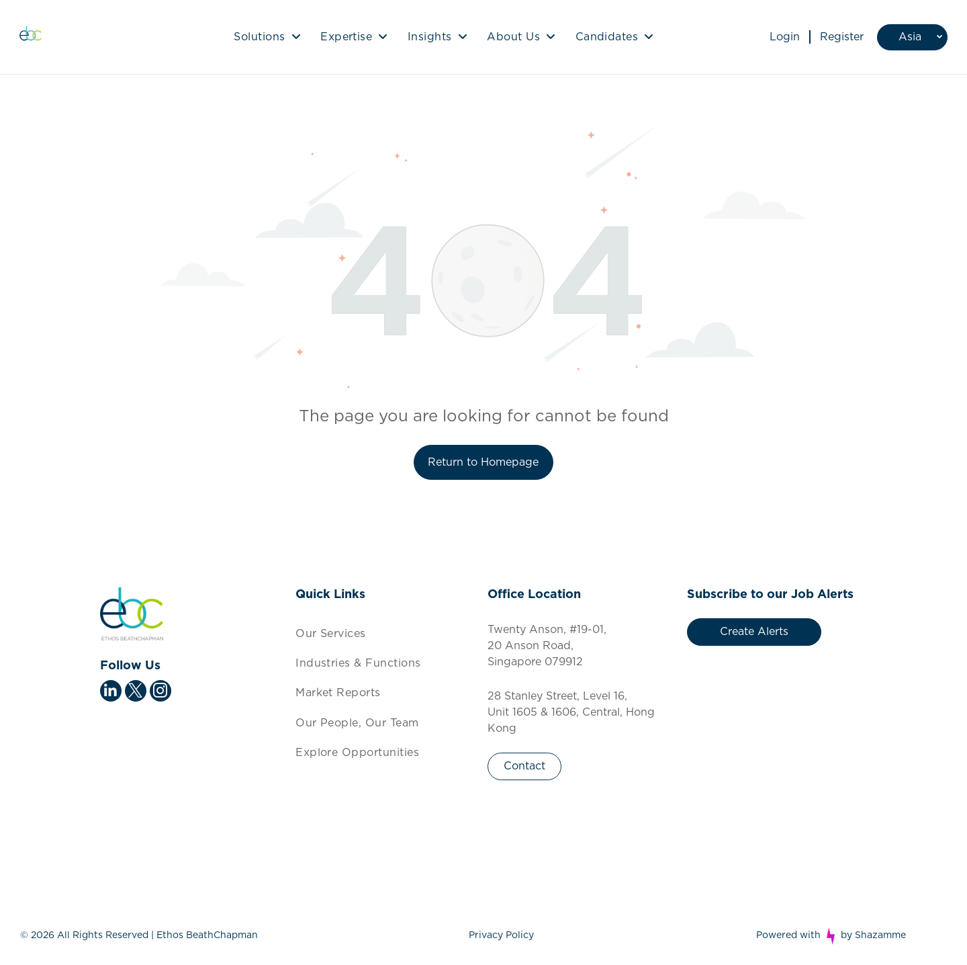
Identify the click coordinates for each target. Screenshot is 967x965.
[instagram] (160, 692)
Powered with (788, 935)
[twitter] (135, 692)
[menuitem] (267, 37)
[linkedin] (111, 692)
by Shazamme (873, 935)
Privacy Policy (501, 935)
